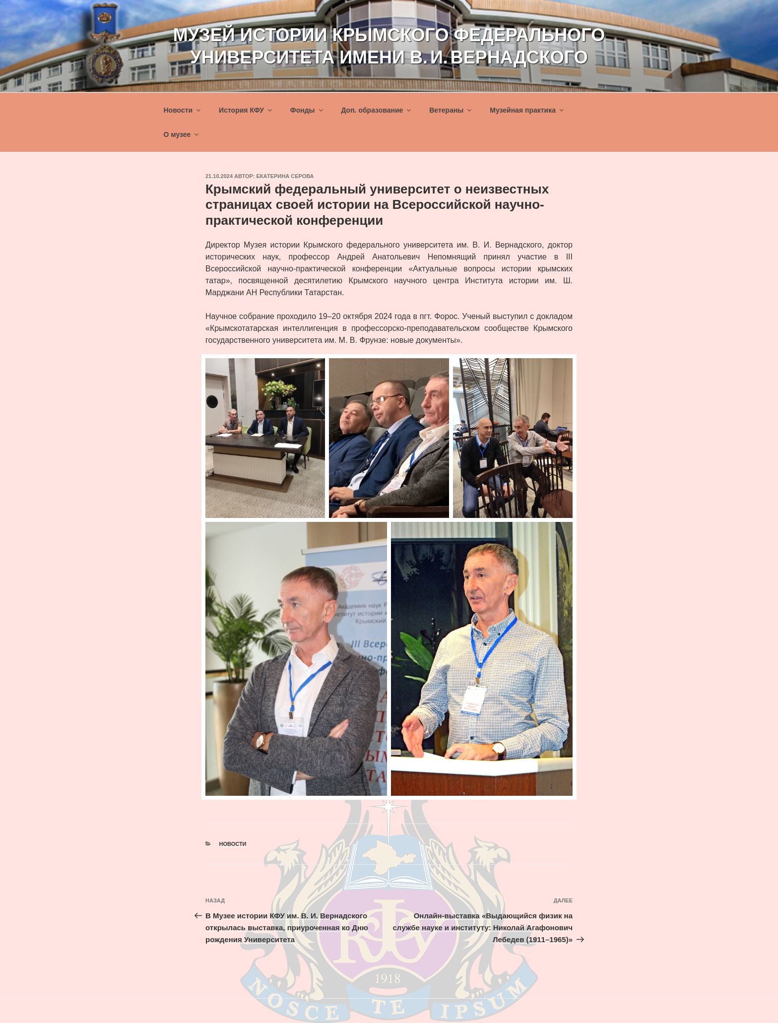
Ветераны (451, 110)
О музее (182, 134)
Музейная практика (527, 110)
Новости (183, 110)
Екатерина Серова (285, 176)
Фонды (307, 110)
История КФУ (246, 110)
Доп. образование (376, 110)
